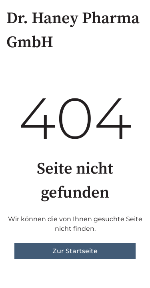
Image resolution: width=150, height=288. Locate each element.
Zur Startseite (75, 251)
